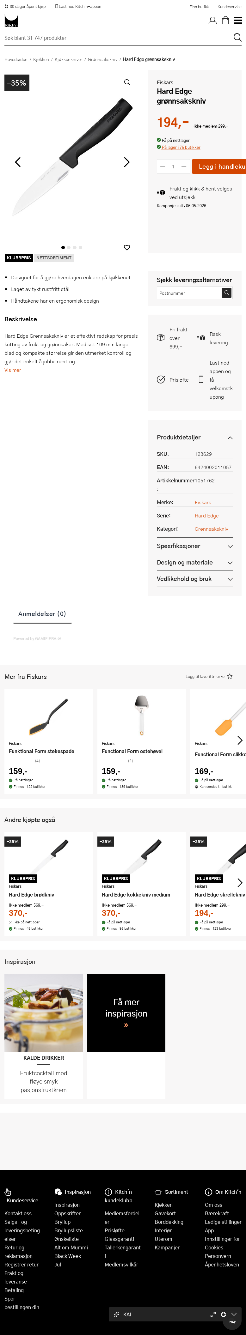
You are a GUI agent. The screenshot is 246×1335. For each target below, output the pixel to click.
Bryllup (62, 1221)
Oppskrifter (67, 1213)
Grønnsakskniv (102, 59)
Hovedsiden (16, 59)
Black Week (67, 1255)
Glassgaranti (119, 1238)
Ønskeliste (66, 1238)
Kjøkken (41, 59)
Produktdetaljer (178, 437)
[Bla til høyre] (126, 162)
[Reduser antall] (163, 166)
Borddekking (169, 1221)
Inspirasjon (67, 1204)
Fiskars (165, 82)
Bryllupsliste (68, 1230)
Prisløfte (179, 379)
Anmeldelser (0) (42, 613)
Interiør (163, 1230)
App (209, 1230)
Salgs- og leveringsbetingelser (22, 1230)
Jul (57, 1264)
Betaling (14, 1290)
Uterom (163, 1238)
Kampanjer (167, 1247)
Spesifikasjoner (178, 545)
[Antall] (173, 166)
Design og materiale (185, 562)
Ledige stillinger (223, 1221)
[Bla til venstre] (17, 162)
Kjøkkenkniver (68, 59)
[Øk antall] (184, 166)
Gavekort (165, 1213)
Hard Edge (207, 515)
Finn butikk (199, 6)
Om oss (213, 1204)
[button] (127, 248)
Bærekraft (217, 1213)
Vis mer (12, 369)
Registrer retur (21, 1264)
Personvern (218, 1255)
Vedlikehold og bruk (184, 578)
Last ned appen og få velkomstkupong (221, 379)
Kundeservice (230, 6)
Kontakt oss (18, 1213)
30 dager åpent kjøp (25, 6)
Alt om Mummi (71, 1247)
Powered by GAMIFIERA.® (37, 638)
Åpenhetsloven (222, 1264)
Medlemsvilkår (121, 1264)
